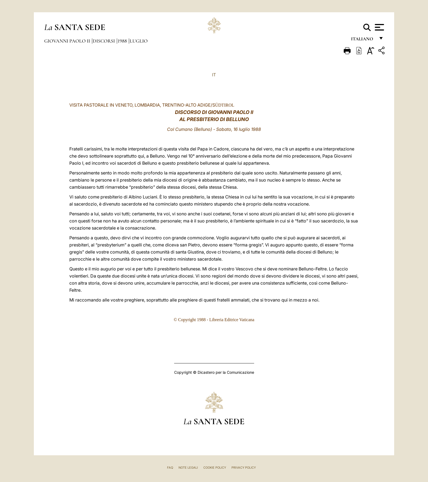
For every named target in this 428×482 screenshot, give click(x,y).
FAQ (170, 467)
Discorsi (104, 41)
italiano (363, 40)
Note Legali (188, 467)
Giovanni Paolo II (67, 41)
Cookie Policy (214, 467)
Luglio (139, 41)
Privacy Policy (243, 467)
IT (214, 74)
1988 (123, 41)
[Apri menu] (378, 27)
